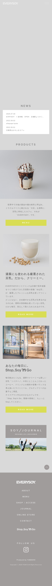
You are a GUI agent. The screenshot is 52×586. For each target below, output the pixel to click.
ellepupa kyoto (12, 123)
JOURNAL (26, 508)
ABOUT (26, 490)
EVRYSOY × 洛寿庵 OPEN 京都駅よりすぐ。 (25, 117)
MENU (26, 222)
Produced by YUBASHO (26, 560)
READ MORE (26, 314)
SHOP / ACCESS (26, 502)
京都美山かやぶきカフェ (15, 130)
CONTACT (26, 520)
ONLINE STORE (26, 514)
